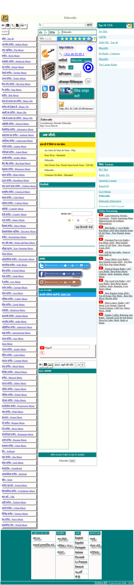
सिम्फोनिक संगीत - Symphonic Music (18, 491)
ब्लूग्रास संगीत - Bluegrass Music (16, 169)
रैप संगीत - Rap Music (12, 90)
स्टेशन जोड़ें (95, 545)
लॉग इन (36, 538)
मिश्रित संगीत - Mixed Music (14, 372)
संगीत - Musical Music (12, 377)
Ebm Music (7, 253)
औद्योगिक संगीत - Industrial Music (17, 327)
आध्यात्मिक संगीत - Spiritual (14, 474)
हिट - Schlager (8, 451)
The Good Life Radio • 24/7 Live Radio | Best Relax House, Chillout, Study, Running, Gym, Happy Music (115, 285)
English (79, 537)
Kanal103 (104, 186)
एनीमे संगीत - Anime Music (14, 146)
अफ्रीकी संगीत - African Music (15, 124)
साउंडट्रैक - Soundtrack (12, 468)
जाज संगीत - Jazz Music (13, 338)
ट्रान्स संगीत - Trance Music (14, 78)
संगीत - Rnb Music (10, 95)
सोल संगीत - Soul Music (13, 462)
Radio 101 (104, 175)
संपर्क (92, 538)
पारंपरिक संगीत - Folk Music (14, 265)
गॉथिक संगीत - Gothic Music (15, 299)
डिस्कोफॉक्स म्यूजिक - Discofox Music (19, 231)
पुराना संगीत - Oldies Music (14, 383)
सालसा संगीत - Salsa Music (14, 445)
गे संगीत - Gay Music (11, 282)
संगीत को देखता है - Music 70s (15, 107)
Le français (81, 561)
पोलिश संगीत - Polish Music (14, 394)
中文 (77, 576)
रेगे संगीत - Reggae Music (13, 423)
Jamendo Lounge (108, 180)
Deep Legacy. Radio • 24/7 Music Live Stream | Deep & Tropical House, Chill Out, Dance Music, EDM (114, 307)
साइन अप (66, 294)
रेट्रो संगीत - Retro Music (12, 428)
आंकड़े (42, 259)
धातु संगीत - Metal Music (13, 366)
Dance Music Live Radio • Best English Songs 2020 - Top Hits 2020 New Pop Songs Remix (115, 262)
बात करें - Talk (8, 496)
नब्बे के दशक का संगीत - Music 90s (17, 118)
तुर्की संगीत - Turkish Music (14, 502)
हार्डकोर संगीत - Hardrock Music (16, 61)
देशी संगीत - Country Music (14, 214)
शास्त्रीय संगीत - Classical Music (16, 192)
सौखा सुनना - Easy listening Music (17, 248)
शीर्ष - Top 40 (8, 38)
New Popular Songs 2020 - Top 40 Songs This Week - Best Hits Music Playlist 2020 (115, 296)
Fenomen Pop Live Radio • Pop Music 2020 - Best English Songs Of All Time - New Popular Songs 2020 (114, 244)
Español (79, 542)
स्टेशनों (60, 552)
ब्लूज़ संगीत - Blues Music (13, 175)
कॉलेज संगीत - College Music (15, 203)
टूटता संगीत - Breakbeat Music (15, 180)
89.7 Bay (103, 169)
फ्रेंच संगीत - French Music (13, 270)
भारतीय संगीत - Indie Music (14, 321)
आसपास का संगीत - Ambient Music (18, 135)
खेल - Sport (7, 479)
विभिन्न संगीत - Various (81, 60)
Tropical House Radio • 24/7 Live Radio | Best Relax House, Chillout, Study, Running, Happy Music (115, 273)
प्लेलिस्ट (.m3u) (65, 545)
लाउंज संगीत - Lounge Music (15, 360)
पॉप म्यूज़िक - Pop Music (13, 50)
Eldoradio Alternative (110, 201)
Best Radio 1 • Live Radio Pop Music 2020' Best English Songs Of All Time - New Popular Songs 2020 (116, 232)
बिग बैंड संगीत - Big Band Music (16, 163)
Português (80, 547)
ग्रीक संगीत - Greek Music (13, 304)
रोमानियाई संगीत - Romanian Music (18, 434)
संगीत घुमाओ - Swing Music (14, 485)
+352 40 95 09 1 (73, 54)
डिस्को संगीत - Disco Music (14, 226)
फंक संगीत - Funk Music (13, 276)
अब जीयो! (62, 538)
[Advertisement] (67, 6)
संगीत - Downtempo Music (14, 237)
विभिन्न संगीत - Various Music (15, 513)
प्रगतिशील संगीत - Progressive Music (18, 406)
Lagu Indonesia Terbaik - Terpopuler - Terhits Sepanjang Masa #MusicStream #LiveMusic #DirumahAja (116, 219)
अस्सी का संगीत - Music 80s (14, 112)
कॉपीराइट (94, 552)
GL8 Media (105, 191)
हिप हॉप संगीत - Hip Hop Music (16, 84)
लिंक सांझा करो (74, 93)
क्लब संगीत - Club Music (13, 197)
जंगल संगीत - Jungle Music (14, 349)
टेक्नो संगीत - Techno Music (14, 73)
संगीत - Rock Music (11, 56)
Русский (79, 556)
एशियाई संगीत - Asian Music (15, 152)
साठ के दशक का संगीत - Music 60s (17, 101)
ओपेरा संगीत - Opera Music (14, 389)
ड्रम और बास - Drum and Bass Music (18, 243)
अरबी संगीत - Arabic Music (14, 158)
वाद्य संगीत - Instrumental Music (16, 333)
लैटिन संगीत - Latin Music (13, 355)
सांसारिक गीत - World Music (14, 525)
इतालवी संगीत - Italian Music (15, 316)
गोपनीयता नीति (100, 583)
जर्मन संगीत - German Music (15, 287)
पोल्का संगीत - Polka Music (14, 400)
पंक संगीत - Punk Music (12, 411)
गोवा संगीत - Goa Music (12, 293)
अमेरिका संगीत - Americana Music (17, 141)
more (72, 461)
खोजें (89, 25)
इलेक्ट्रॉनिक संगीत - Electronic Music (18, 259)
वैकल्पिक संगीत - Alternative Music (18, 129)
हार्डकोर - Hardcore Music (13, 310)
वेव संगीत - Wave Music (12, 519)
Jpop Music (7, 344)
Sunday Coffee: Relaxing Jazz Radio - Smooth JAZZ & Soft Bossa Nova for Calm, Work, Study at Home (116, 319)
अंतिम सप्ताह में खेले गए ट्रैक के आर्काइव (67, 455)
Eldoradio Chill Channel (111, 206)
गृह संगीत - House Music (13, 67)
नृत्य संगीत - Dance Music (13, 220)
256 (71, 67)
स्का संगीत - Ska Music (12, 457)
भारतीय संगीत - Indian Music (15, 44)
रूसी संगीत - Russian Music (14, 440)
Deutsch (79, 566)
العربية (78, 571)
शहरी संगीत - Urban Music (14, 508)
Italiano (79, 552)
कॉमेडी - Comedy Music (13, 209)
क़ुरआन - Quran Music (12, 417)
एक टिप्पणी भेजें (84, 227)
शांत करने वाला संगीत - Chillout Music (19, 186)
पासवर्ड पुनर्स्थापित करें (43, 545)
